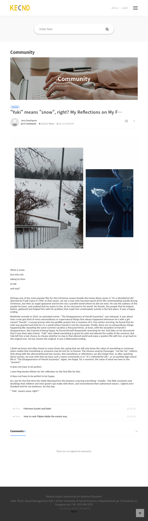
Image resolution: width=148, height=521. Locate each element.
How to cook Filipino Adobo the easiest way (45, 416)
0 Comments (28, 123)
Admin (74, 511)
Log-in (125, 7)
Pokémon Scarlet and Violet (37, 408)
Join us (114, 7)
